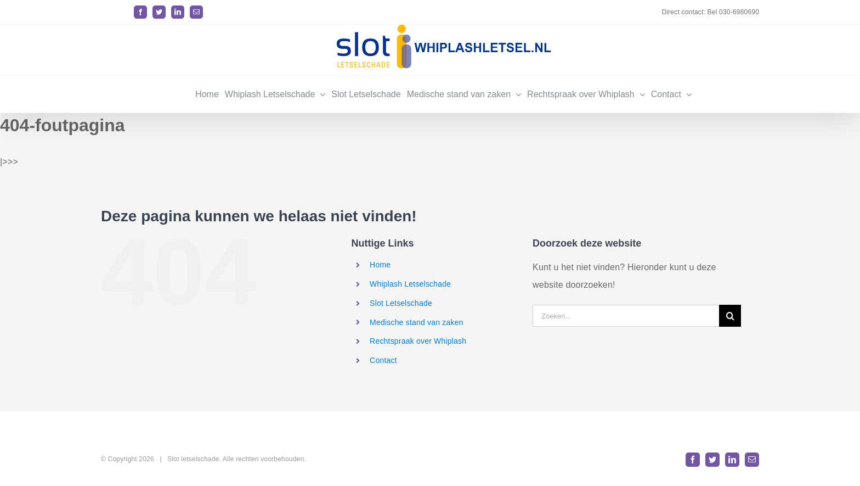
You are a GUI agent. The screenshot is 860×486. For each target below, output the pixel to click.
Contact (383, 360)
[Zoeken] (730, 316)
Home (380, 264)
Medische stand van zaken (416, 322)
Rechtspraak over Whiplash (418, 341)
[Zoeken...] (626, 316)
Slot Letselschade (401, 303)
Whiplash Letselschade (410, 284)
